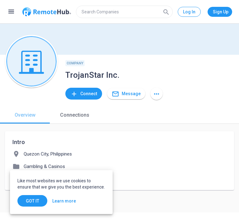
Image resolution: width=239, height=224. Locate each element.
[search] (124, 11)
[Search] (166, 12)
